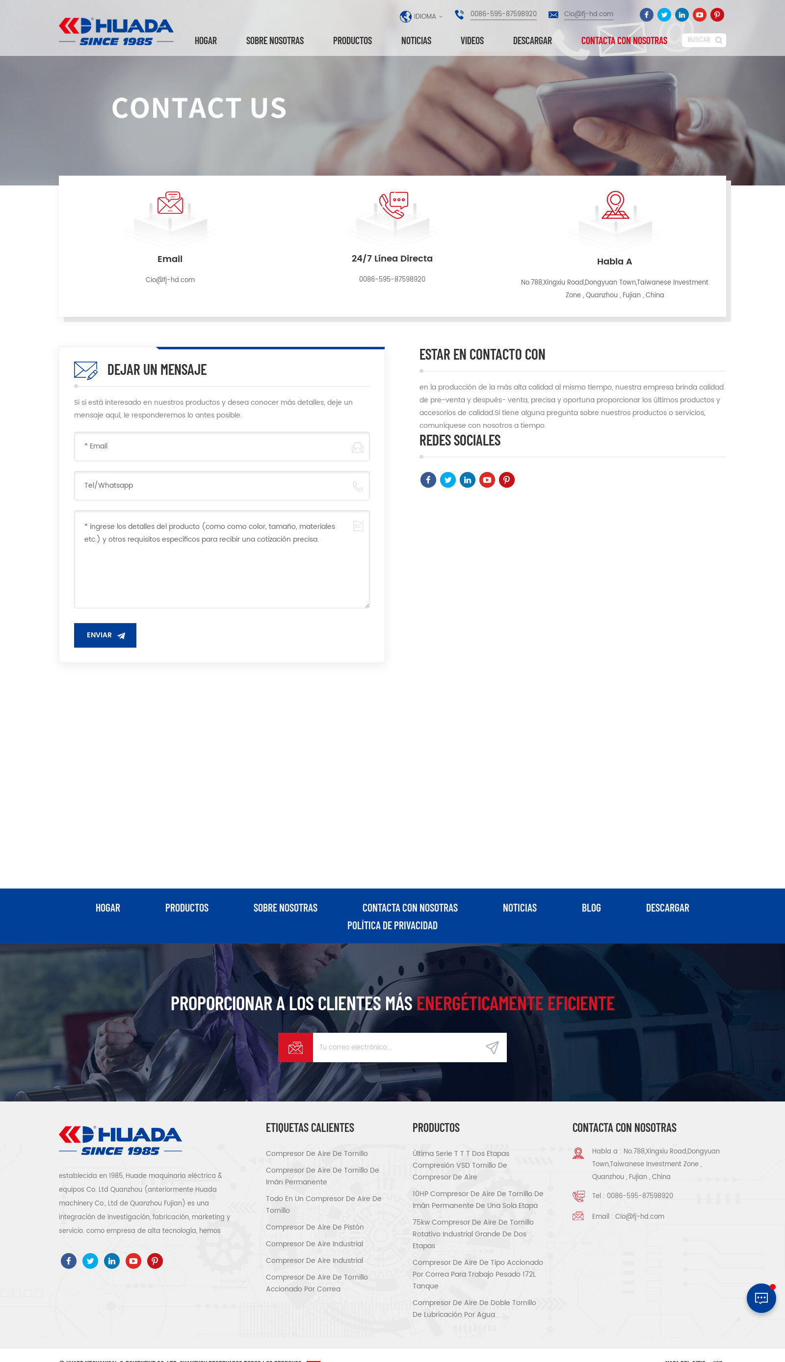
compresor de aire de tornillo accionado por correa (317, 1283)
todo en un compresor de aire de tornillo (324, 1204)
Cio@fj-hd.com (588, 14)
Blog (591, 907)
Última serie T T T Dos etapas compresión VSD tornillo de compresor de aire (461, 1165)
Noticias (416, 40)
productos (187, 907)
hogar (108, 907)
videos (472, 40)
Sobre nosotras (275, 40)
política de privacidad (392, 924)
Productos (352, 40)
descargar (532, 40)
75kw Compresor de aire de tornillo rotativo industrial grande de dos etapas (473, 1234)
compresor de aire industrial (314, 1244)
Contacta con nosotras (624, 40)
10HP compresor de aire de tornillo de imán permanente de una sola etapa (478, 1199)
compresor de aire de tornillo (317, 1153)
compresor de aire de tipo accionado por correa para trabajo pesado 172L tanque (478, 1274)
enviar (99, 635)
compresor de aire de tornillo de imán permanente (322, 1176)
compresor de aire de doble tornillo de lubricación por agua (474, 1308)
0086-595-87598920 (504, 14)
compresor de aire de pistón (315, 1227)
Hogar (206, 40)
